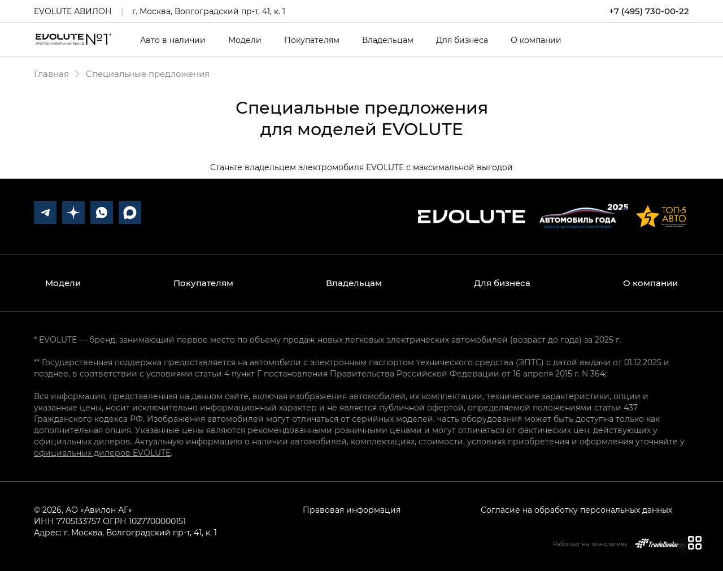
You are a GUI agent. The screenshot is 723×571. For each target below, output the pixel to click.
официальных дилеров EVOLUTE (102, 452)
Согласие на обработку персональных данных (576, 509)
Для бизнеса (462, 40)
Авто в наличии (173, 40)
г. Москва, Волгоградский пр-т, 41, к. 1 (208, 11)
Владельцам (387, 40)
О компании (536, 40)
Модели (245, 40)
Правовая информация (351, 509)
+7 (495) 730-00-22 (649, 11)
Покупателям (311, 40)
